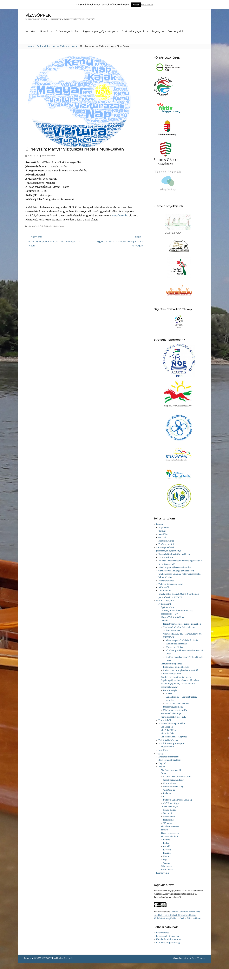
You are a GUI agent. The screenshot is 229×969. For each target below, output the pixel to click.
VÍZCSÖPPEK (38, 15)
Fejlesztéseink (164, 604)
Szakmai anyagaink (133, 31)
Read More (147, 4)
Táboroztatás (164, 590)
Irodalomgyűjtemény (173, 707)
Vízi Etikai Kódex (168, 730)
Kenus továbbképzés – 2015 (173, 717)
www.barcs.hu (120, 215)
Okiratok (162, 537)
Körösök (167, 850)
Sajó (165, 859)
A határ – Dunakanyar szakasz (177, 776)
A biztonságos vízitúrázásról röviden (182, 640)
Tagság (156, 31)
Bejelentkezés (162, 932)
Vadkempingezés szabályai (170, 584)
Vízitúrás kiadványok (168, 740)
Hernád (166, 846)
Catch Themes (198, 958)
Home (30, 46)
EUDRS (169, 693)
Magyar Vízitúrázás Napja (65, 46)
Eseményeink (176, 31)
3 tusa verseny (167, 746)
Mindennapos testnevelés (175, 710)
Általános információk (168, 757)
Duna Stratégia (170, 690)
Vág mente (168, 813)
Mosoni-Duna (169, 783)
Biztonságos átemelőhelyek (176, 667)
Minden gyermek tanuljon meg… (176, 677)
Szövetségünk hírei (67, 31)
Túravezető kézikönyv (171, 713)
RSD (165, 796)
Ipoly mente (168, 820)
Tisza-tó (164, 830)
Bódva (166, 843)
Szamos (166, 863)
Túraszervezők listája (175, 647)
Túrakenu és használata (176, 644)
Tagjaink (162, 763)
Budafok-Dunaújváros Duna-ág (177, 800)
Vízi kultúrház (167, 733)
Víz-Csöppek (167, 727)
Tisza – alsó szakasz (170, 833)
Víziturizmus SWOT (172, 673)
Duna (163, 773)
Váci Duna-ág (169, 790)
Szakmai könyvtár (169, 687)
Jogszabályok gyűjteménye (99, 31)
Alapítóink (163, 534)
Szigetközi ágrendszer (173, 780)
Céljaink (162, 531)
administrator (48, 155)
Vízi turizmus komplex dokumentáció (180, 670)
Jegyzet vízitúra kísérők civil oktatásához (182, 624)
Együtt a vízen (167, 607)
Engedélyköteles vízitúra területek (174, 554)
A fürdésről (163, 587)
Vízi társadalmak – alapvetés (174, 737)
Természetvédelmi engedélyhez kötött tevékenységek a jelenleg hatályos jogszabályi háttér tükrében (179, 574)
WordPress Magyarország (168, 942)
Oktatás (164, 620)
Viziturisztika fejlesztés (171, 664)
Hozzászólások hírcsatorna (168, 939)
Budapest (167, 793)
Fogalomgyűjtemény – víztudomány (178, 683)
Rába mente (166, 866)
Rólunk (44, 31)
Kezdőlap (30, 31)
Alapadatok (163, 527)
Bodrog (166, 839)
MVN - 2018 (58, 226)
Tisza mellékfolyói (169, 836)
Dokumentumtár (166, 541)
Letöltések (163, 750)
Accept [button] (136, 5)
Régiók (161, 766)
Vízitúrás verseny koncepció (171, 743)
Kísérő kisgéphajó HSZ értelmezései (174, 567)
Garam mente (169, 810)
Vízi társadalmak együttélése (171, 723)
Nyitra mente (169, 816)
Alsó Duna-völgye (171, 803)
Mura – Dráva (167, 869)
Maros (166, 856)
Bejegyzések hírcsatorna (167, 936)
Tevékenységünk (166, 544)
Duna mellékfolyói (169, 806)
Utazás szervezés (166, 580)
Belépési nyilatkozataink (169, 760)
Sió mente (167, 823)
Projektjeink (43, 46)
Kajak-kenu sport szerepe (177, 703)
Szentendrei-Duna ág (173, 786)
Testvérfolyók (164, 720)
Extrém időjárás (165, 557)
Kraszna (167, 853)
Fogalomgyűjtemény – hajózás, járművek (180, 680)
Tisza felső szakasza (170, 826)
